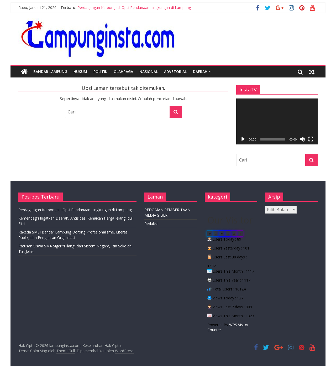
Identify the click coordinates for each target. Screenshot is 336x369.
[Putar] (243, 139)
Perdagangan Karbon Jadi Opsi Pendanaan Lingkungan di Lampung (134, 7)
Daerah (200, 71)
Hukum (80, 71)
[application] (277, 121)
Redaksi (151, 223)
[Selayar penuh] (310, 139)
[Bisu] (302, 139)
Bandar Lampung (50, 71)
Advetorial (175, 71)
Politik (100, 71)
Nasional (148, 71)
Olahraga (123, 71)
